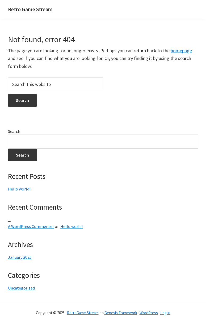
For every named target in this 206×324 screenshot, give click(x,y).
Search (14, 131)
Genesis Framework (120, 312)
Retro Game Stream (30, 9)
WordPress (149, 312)
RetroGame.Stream (83, 312)
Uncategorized (21, 288)
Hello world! (19, 189)
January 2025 (20, 257)
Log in (165, 312)
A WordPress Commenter (31, 226)
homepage (181, 50)
